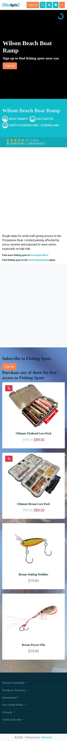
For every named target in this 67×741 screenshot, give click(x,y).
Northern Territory (15, 690)
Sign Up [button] (33, 5)
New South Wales (14, 704)
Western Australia (15, 682)
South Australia (13, 719)
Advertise (46, 737)
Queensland (50, 125)
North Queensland (23, 125)
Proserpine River (39, 255)
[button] (33, 54)
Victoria (9, 712)
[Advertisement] (33, 189)
